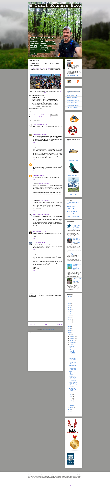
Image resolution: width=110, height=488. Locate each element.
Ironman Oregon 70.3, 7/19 (73, 100)
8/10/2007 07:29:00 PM (42, 134)
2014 (69, 320)
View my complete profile (72, 75)
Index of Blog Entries (71, 254)
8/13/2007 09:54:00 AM (44, 200)
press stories (49, 116)
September (72, 342)
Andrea (34, 124)
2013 (69, 322)
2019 (69, 309)
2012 (69, 324)
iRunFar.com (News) (71, 213)
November (72, 338)
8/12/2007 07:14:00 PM (40, 175)
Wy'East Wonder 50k (72, 97)
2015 (69, 317)
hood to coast (42, 116)
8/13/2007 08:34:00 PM (41, 242)
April (71, 401)
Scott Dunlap (37, 114)
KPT (34, 164)
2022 (69, 303)
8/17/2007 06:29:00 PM (44, 254)
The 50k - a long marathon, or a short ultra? (77, 280)
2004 (69, 414)
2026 (69, 296)
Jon (34, 175)
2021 (69, 305)
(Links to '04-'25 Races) (72, 107)
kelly (34, 242)
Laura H (35, 134)
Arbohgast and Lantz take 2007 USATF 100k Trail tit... (73, 367)
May (71, 399)
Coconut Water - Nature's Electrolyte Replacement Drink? (77, 267)
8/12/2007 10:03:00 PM (44, 183)
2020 (69, 307)
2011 (69, 326)
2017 (69, 313)
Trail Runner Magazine (72, 208)
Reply (34, 130)
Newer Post (32, 324)
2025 (69, 299)
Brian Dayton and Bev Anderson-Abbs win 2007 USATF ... (73, 353)
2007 (69, 334)
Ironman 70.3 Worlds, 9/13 (73, 105)
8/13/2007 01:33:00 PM (41, 231)
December (72, 336)
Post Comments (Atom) (48, 329)
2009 (69, 330)
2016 (69, 315)
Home (45, 324)
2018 (69, 311)
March (71, 403)
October (72, 340)
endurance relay (35, 116)
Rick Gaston (36, 214)
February (72, 405)
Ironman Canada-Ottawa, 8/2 (73, 102)
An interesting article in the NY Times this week (39, 68)
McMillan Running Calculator (73, 216)
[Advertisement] (45, 310)
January (72, 407)
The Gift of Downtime (72, 347)
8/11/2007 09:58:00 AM (40, 164)
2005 (69, 412)
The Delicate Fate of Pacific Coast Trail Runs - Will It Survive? (76, 226)
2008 (69, 332)
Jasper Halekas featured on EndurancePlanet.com (73, 384)
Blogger (70, 485)
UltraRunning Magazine (72, 211)
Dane (34, 231)
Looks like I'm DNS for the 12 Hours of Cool (72, 390)
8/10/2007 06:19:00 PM (42, 124)
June (71, 396)
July (71, 394)
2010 (69, 328)
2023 (69, 301)
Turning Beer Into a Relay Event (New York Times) (72, 378)
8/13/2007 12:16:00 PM (44, 214)
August (71, 344)
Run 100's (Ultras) (71, 206)
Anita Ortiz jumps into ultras (72, 373)
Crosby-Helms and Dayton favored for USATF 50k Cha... (72, 361)
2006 (69, 409)
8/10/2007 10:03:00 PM (44, 147)
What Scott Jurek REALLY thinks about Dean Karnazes (76, 240)
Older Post (59, 324)
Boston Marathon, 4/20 (72, 95)
